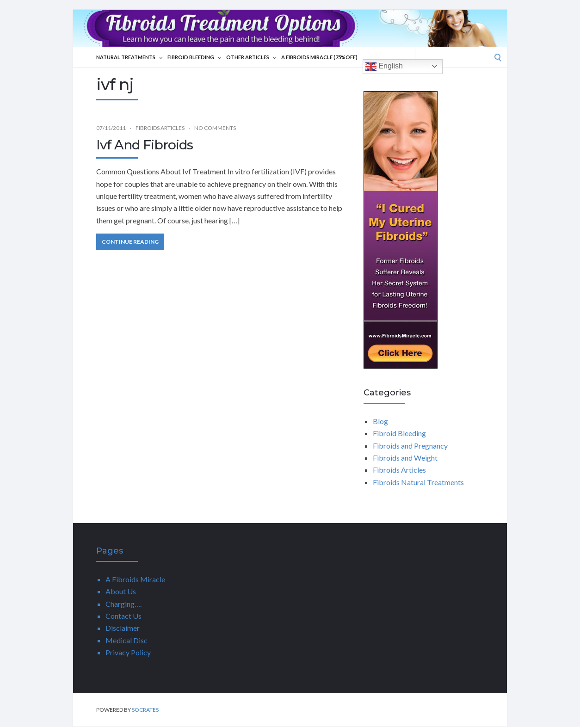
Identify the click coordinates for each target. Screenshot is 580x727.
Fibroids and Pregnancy (410, 445)
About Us (120, 591)
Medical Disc (126, 640)
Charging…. (123, 603)
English (384, 66)
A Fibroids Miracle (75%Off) (319, 57)
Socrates (145, 709)
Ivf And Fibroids (144, 145)
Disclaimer (122, 627)
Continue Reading (130, 241)
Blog (380, 421)
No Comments (215, 127)
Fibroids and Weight (405, 457)
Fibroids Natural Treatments (418, 482)
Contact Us (123, 615)
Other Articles (251, 57)
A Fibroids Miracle (135, 579)
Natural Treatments (129, 57)
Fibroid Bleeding (194, 57)
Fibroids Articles (160, 127)
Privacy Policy (128, 652)
